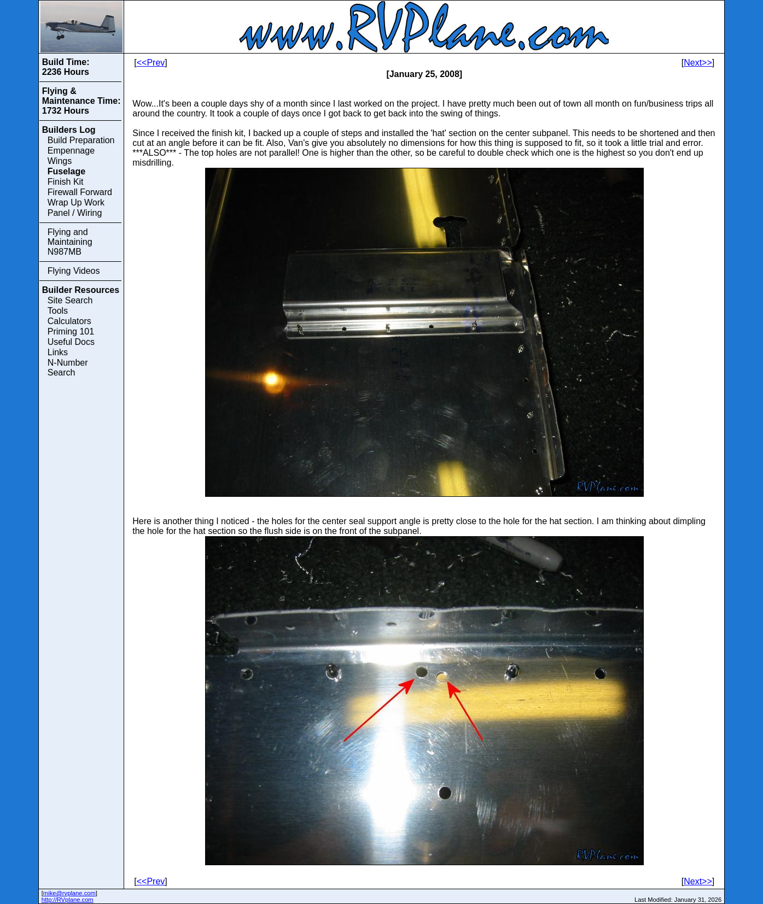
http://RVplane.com (68, 899)
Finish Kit (66, 181)
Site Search (70, 300)
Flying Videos (74, 270)
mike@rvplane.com (69, 893)
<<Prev (151, 62)
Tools (58, 310)
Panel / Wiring (75, 213)
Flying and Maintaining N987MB (70, 241)
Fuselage (66, 171)
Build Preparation (81, 140)
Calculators (69, 321)
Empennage (71, 150)
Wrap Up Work (76, 202)
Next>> (698, 62)
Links (58, 352)
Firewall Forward (80, 192)
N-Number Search (68, 367)
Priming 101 (71, 331)
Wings (60, 161)
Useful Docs (71, 342)
